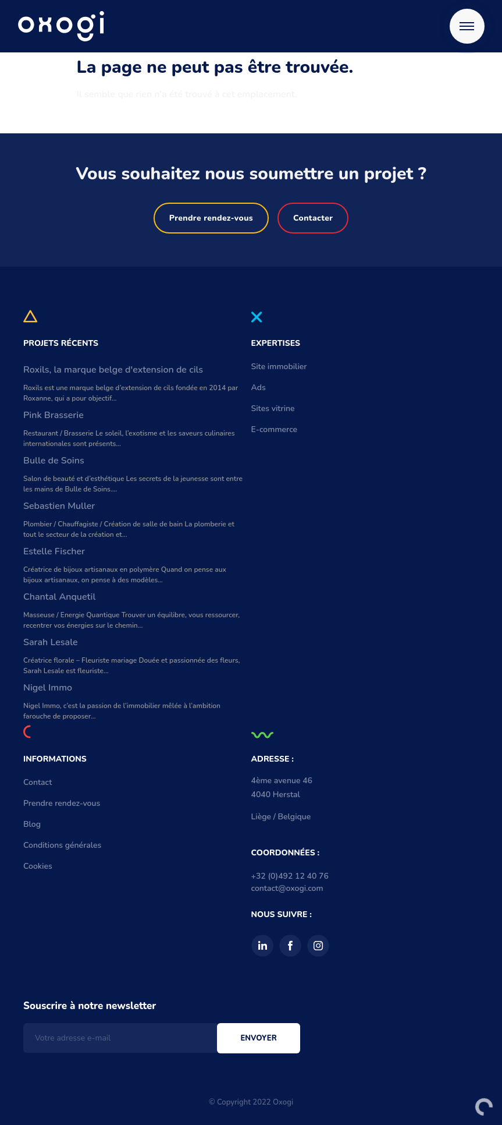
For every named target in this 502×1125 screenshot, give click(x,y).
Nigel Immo (47, 687)
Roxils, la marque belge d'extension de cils (113, 369)
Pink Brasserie (53, 415)
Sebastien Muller (59, 506)
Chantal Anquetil (59, 596)
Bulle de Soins (53, 460)
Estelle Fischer (54, 551)
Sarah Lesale (50, 642)
